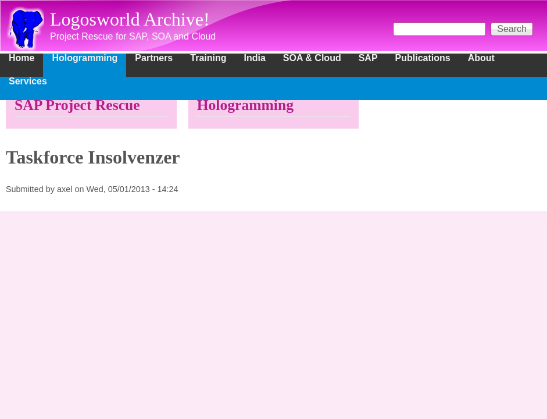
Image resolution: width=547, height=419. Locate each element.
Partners (154, 58)
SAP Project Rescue (77, 105)
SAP (368, 58)
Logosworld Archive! (130, 19)
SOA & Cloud (312, 58)
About (481, 58)
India (255, 58)
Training (208, 58)
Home (21, 58)
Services (28, 81)
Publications (423, 58)
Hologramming (84, 58)
